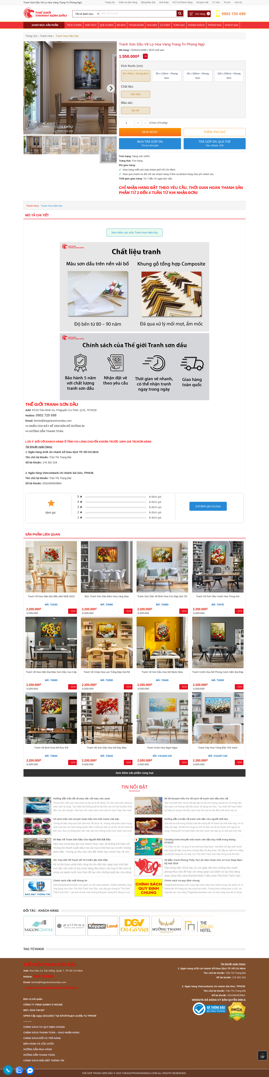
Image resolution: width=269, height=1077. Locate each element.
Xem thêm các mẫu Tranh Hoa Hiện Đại (134, 232)
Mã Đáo (121, 25)
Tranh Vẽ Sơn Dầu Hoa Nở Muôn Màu (162, 672)
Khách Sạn (231, 25)
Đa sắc (135, 110)
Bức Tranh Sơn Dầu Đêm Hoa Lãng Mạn (107, 596)
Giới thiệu (164, 2)
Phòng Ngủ (215, 25)
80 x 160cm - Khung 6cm (198, 75)
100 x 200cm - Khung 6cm (229, 75)
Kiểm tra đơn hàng (128, 2)
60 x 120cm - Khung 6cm (166, 75)
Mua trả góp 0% (150, 143)
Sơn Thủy (91, 25)
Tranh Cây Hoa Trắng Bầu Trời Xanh (217, 747)
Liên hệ (238, 2)
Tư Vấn (216, 2)
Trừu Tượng (74, 25)
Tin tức (227, 2)
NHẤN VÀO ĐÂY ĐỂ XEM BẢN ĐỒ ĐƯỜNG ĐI (56, 425)
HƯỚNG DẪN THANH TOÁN (46, 431)
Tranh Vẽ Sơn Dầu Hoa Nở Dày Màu (107, 747)
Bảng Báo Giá (148, 2)
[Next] (111, 88)
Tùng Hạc (179, 25)
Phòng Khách (196, 25)
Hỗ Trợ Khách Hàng (182, 2)
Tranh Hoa (32, 205)
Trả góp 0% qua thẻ (215, 143)
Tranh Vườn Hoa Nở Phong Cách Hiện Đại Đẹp (217, 672)
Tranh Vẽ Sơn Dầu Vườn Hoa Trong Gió (217, 596)
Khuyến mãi (202, 2)
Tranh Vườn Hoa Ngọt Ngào (162, 747)
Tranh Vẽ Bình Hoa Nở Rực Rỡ (51, 747)
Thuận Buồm (136, 25)
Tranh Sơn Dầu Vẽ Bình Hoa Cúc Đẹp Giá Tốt (162, 596)
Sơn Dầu (135, 94)
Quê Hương (107, 25)
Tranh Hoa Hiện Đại (51, 205)
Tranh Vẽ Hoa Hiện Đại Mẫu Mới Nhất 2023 (51, 596)
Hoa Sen (152, 25)
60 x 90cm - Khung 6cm (135, 73)
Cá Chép (165, 25)
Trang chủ (110, 2)
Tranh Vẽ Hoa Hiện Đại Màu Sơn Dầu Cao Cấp (51, 672)
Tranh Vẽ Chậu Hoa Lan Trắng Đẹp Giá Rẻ (107, 672)
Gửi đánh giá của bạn (208, 506)
